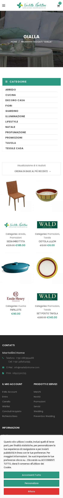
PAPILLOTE (15, 310)
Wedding (38, 411)
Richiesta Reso (9, 416)
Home (14, 41)
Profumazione (15, 132)
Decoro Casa (15, 100)
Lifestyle (11, 121)
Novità (37, 396)
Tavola (10, 143)
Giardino (11, 111)
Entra (5, 396)
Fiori (8, 105)
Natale (10, 127)
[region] (31, 466)
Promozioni (13, 137)
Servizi (37, 406)
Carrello (6, 401)
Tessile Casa (14, 148)
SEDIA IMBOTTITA (16, 241)
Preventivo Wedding (44, 416)
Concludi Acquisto (11, 411)
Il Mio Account (9, 391)
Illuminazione (15, 116)
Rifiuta (31, 491)
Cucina (10, 95)
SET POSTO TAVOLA (47, 313)
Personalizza (31, 483)
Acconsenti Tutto (31, 475)
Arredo (10, 89)
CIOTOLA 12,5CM (47, 241)
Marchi (37, 391)
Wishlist (6, 406)
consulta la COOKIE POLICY (26, 467)
